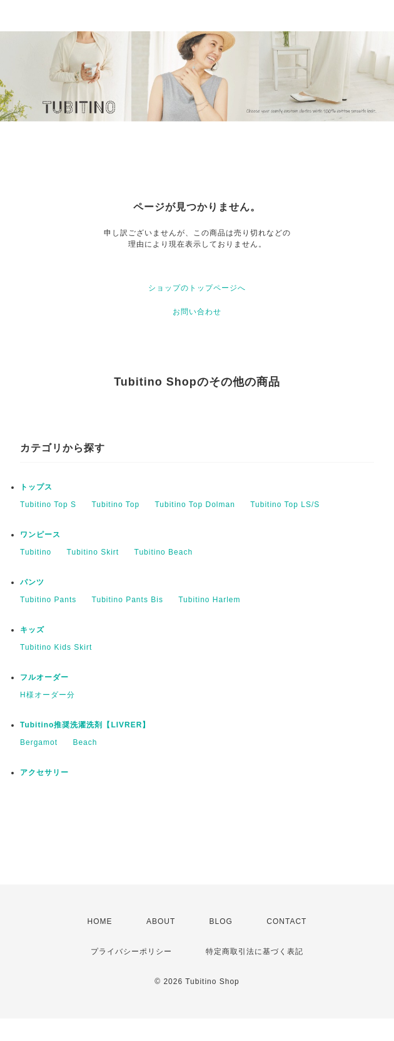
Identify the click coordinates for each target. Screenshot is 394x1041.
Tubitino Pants (48, 599)
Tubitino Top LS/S (285, 504)
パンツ (32, 582)
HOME (100, 921)
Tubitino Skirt (93, 552)
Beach (85, 742)
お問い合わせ (197, 311)
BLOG (221, 921)
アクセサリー (44, 772)
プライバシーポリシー (131, 951)
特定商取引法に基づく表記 (254, 951)
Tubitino (35, 552)
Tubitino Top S (48, 504)
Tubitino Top (115, 504)
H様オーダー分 (47, 694)
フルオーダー (44, 677)
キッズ (32, 629)
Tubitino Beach (163, 552)
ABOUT (160, 921)
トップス (36, 487)
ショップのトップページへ (197, 288)
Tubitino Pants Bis (127, 599)
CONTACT (286, 921)
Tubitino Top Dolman (194, 504)
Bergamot (39, 742)
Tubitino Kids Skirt (56, 647)
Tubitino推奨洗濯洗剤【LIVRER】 (85, 724)
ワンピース (40, 534)
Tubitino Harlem (209, 599)
